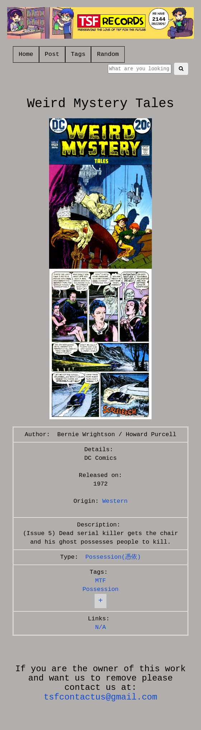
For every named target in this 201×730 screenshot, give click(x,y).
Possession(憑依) (113, 557)
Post (52, 54)
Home (26, 54)
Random (108, 54)
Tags (78, 54)
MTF (100, 580)
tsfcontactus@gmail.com (100, 697)
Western (115, 501)
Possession (100, 589)
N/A (100, 627)
